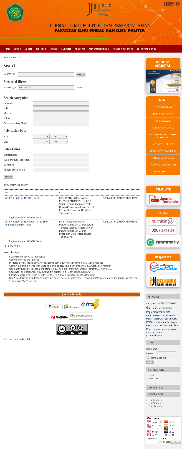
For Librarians (156, 406)
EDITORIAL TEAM (163, 107)
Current (66, 49)
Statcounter (10, 339)
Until (6, 141)
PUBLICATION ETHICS (163, 127)
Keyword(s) (10, 87)
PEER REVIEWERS (163, 120)
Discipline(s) (10, 154)
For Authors (155, 403)
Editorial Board (146, 49)
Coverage (9, 164)
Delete (79, 87)
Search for (9, 73)
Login (28, 49)
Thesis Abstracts (122, 49)
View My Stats (24, 339)
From (6, 136)
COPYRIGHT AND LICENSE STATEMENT (163, 136)
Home (7, 49)
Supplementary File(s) (15, 123)
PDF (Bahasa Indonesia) (125, 198)
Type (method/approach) (17, 159)
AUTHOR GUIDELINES (163, 144)
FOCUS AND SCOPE (163, 114)
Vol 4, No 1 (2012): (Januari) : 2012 (22, 197)
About (17, 49)
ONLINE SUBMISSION (163, 157)
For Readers (155, 400)
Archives (80, 49)
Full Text (8, 118)
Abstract (8, 113)
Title (6, 108)
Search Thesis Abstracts (16, 185)
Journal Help (155, 387)
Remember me (158, 357)
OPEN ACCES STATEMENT (163, 151)
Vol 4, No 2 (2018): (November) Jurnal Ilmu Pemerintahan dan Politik (26, 223)
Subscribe (154, 378)
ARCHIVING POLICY (163, 171)
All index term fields (14, 169)
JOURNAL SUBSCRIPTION (163, 164)
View (151, 375)
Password (151, 353)
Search (53, 49)
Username (151, 348)
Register (41, 49)
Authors (8, 103)
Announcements (99, 49)
